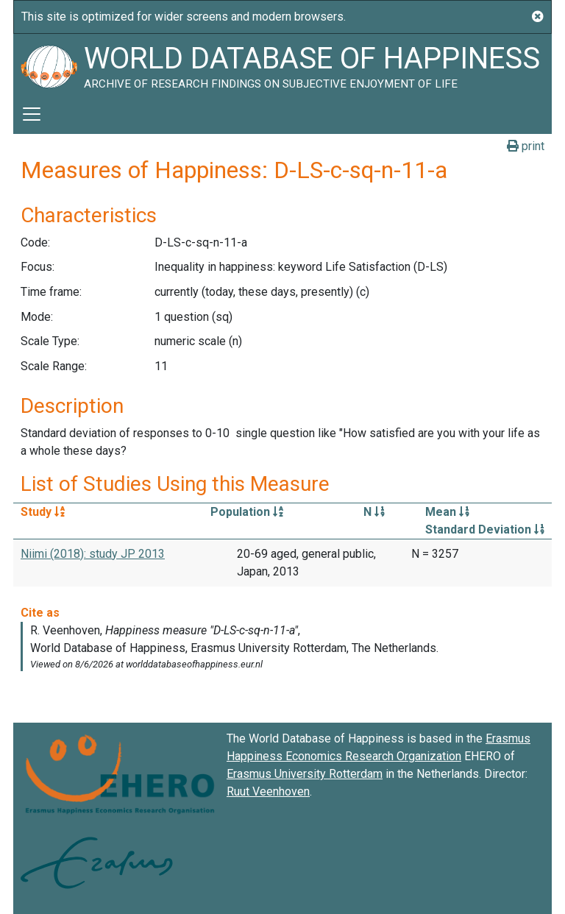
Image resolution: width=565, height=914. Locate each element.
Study (43, 512)
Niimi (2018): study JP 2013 (93, 554)
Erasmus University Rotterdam (305, 774)
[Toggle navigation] (32, 114)
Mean (447, 512)
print (525, 146)
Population (246, 512)
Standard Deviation (484, 529)
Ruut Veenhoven (268, 791)
